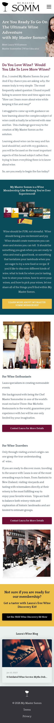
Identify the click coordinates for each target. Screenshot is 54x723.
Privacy (27, 716)
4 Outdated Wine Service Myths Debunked (29, 677)
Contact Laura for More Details (27, 428)
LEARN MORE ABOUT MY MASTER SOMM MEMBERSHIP (27, 304)
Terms (27, 709)
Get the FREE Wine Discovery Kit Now (27, 617)
